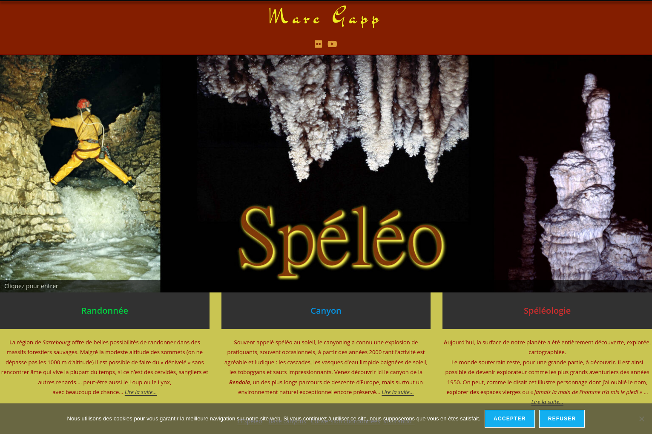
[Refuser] (641, 418)
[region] (326, 173)
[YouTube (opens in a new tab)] (332, 43)
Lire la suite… (398, 391)
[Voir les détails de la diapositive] (326, 173)
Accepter (510, 419)
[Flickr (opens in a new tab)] (318, 43)
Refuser (562, 419)
